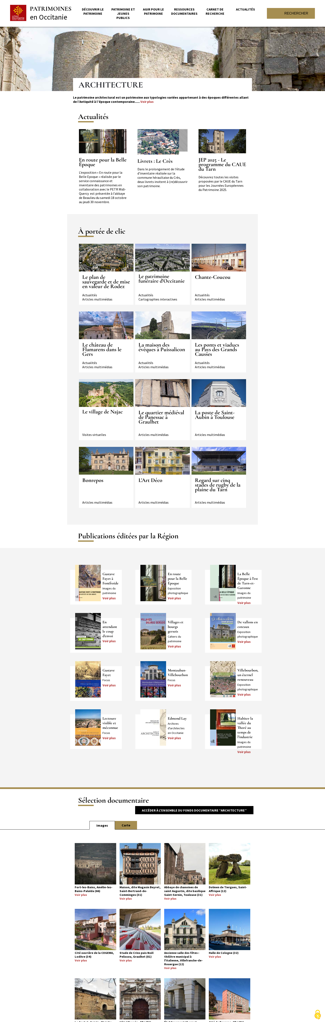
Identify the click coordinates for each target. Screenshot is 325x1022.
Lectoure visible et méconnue (110, 723)
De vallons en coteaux (247, 624)
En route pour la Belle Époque (103, 162)
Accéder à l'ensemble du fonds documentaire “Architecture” (194, 810)
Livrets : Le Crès (155, 161)
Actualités (245, 9)
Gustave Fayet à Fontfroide (111, 578)
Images (102, 825)
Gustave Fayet (109, 672)
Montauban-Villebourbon (178, 672)
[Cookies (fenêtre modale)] (317, 1015)
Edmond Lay (177, 718)
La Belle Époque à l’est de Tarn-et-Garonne (247, 581)
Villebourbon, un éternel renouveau (247, 675)
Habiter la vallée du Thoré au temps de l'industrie (245, 727)
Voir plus (147, 101)
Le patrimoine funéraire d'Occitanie (162, 278)
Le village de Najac (102, 411)
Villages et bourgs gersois (175, 627)
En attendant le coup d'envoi (110, 629)
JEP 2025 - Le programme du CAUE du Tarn (222, 164)
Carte (126, 825)
